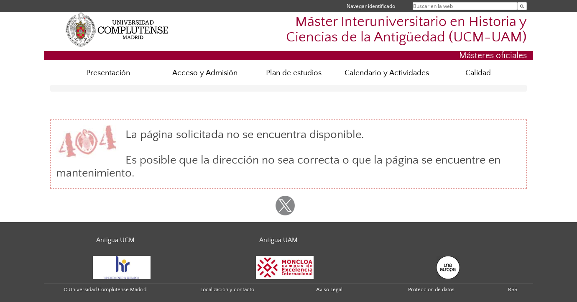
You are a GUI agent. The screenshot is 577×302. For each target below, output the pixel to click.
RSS (512, 289)
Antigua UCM (115, 240)
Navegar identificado (371, 6)
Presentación (108, 73)
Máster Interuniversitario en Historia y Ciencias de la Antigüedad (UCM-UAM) (406, 29)
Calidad (478, 73)
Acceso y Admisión (204, 73)
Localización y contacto (227, 289)
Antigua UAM (278, 240)
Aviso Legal (329, 289)
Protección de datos (431, 289)
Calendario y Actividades (387, 73)
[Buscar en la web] (522, 6)
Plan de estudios (294, 73)
